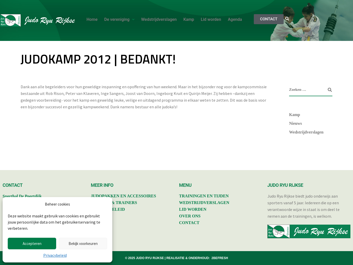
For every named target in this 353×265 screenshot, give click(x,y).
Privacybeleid (55, 255)
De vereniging (119, 19)
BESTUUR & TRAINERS (114, 202)
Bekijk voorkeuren (83, 243)
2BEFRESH (220, 258)
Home (92, 19)
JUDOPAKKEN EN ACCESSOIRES (123, 196)
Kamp (188, 19)
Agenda (235, 19)
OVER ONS (189, 216)
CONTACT (189, 222)
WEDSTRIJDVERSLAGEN (204, 202)
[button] (119, 19)
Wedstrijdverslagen (159, 19)
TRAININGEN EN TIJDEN (204, 196)
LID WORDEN (192, 209)
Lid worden (211, 19)
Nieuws (295, 123)
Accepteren (32, 243)
